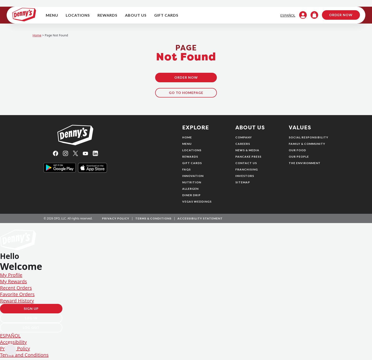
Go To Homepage (186, 94)
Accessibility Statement (200, 220)
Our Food (297, 152)
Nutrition (191, 184)
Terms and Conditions (24, 357)
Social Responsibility (308, 139)
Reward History (17, 302)
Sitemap (242, 184)
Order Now (336, 16)
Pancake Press (248, 158)
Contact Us (246, 164)
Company (243, 139)
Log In (31, 320)
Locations (191, 152)
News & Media (247, 152)
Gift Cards (192, 164)
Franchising (246, 171)
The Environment (305, 164)
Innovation (193, 177)
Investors (244, 177)
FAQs (186, 171)
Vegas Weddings (197, 203)
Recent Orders (16, 290)
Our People (299, 158)
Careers (242, 145)
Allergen (190, 190)
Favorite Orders (17, 296)
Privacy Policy (115, 220)
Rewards (190, 158)
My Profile (11, 277)
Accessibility (13, 344)
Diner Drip (191, 197)
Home (37, 37)
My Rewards (13, 283)
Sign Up (31, 310)
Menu (187, 145)
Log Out (31, 329)
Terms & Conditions (153, 220)
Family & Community (307, 145)
